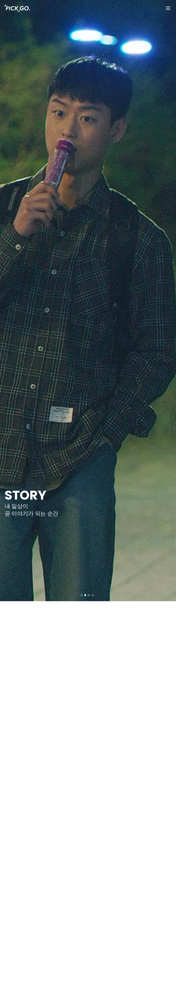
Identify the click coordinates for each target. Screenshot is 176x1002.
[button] (81, 595)
